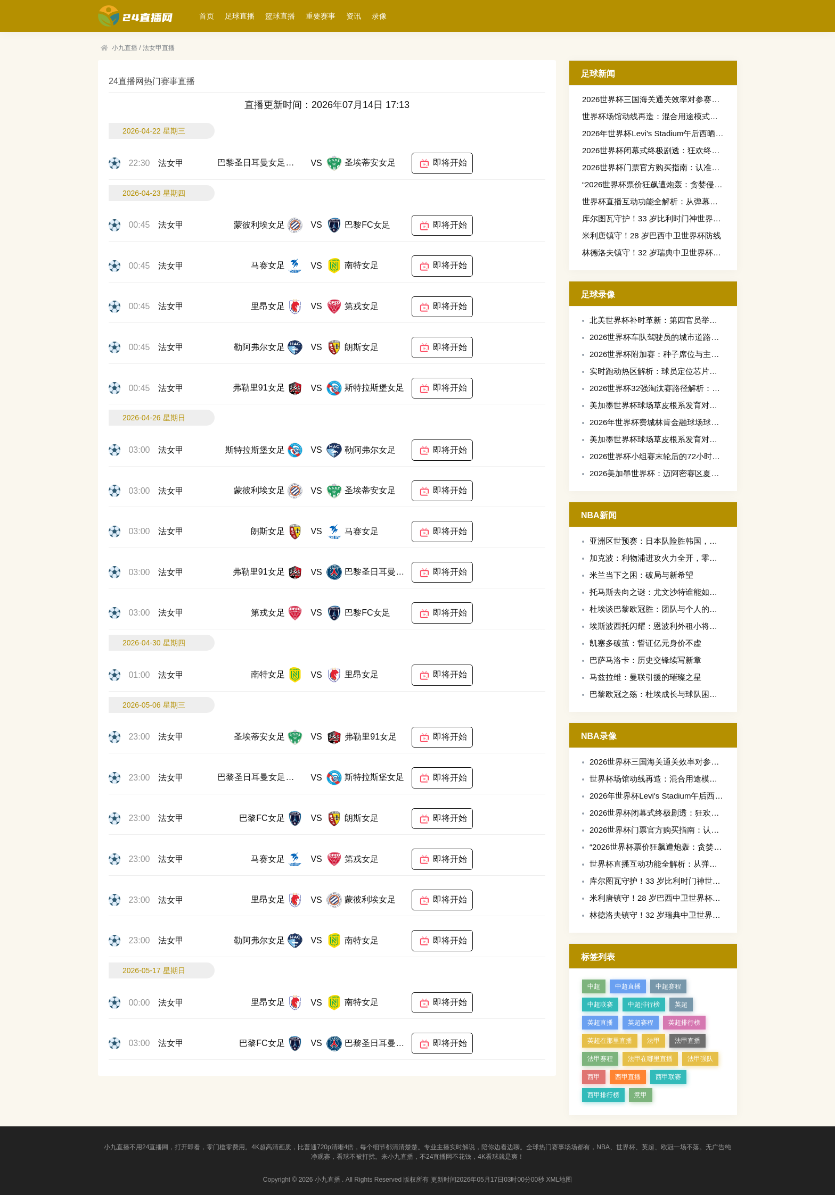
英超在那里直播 (609, 1040)
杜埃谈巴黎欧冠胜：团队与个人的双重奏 (661, 608)
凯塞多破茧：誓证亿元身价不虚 (645, 643)
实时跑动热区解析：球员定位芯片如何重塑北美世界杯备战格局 (701, 371)
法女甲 (171, 163)
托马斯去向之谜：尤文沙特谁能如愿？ (657, 591)
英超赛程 (640, 1022)
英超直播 (600, 1022)
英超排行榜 (684, 1022)
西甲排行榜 (603, 1095)
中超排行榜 (644, 1004)
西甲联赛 (668, 1077)
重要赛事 (320, 16)
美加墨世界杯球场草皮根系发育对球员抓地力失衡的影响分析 (697, 405)
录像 (379, 16)
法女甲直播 (159, 48)
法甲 (653, 1040)
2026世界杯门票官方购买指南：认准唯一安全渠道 (670, 167)
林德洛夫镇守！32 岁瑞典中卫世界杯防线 (655, 252)
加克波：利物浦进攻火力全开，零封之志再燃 (669, 557)
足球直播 (240, 16)
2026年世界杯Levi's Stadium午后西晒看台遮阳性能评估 (680, 133)
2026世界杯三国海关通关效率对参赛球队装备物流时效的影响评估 (698, 99)
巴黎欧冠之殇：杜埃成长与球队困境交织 (661, 694)
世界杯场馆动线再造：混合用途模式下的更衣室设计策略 (682, 116)
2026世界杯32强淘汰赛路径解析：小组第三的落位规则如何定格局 (707, 388)
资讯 (353, 16)
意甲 (640, 1095)
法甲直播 (687, 1040)
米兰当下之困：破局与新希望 (641, 574)
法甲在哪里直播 (650, 1059)
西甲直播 (628, 1077)
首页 (206, 16)
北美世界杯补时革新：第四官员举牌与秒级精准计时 (681, 320)
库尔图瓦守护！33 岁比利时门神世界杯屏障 (659, 218)
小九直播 (124, 48)
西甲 (593, 1077)
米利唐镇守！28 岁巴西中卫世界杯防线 (651, 235)
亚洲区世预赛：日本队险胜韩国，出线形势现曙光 (677, 540)
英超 (681, 1004)
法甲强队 (700, 1059)
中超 (593, 986)
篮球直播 (280, 16)
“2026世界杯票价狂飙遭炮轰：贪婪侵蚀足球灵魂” (669, 184)
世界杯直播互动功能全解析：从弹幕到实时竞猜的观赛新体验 (690, 201)
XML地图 (559, 1179)
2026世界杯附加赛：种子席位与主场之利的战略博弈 (682, 354)
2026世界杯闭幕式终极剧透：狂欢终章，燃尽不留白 (674, 150)
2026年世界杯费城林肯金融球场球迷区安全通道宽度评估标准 (698, 422)
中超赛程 (668, 986)
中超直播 (628, 986)
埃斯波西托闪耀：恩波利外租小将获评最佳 (665, 625)
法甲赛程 (600, 1059)
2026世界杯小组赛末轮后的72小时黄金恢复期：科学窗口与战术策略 (711, 456)
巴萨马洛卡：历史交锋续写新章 (645, 660)
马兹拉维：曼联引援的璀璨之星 (645, 677)
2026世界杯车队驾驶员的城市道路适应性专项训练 (678, 337)
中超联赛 (600, 1004)
